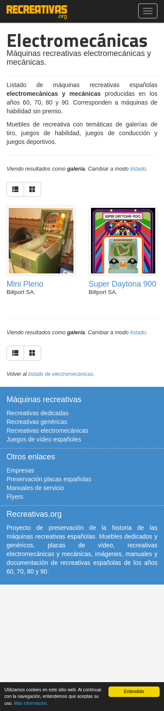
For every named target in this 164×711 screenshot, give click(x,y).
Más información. (31, 703)
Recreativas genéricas (37, 421)
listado (138, 169)
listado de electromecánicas (60, 374)
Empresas (20, 470)
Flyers (15, 496)
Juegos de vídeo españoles (44, 439)
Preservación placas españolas (49, 479)
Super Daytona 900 (123, 284)
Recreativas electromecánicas (47, 430)
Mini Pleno (25, 284)
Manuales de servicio (35, 487)
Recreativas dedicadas (38, 413)
